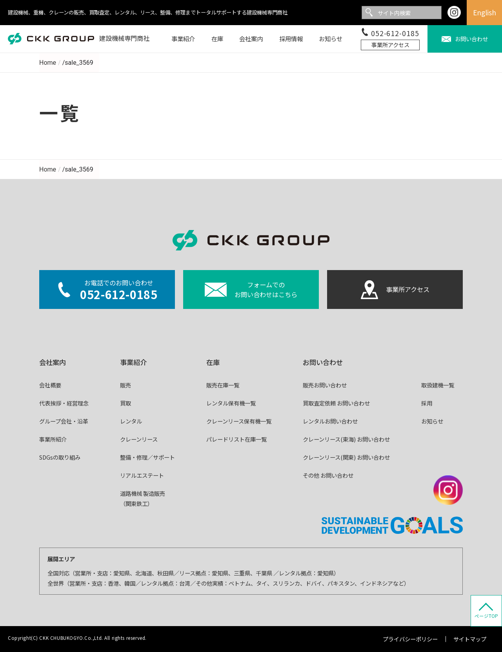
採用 (426, 403)
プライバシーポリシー (410, 639)
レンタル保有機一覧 (231, 403)
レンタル (131, 421)
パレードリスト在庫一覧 (236, 439)
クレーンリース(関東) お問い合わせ (346, 457)
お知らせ (432, 421)
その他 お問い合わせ (328, 475)
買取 (125, 403)
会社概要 (50, 385)
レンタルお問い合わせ (330, 421)
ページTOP (486, 616)
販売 (125, 385)
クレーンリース (139, 439)
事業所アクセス (390, 44)
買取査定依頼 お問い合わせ (336, 403)
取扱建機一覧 (437, 385)
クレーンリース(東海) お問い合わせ (346, 439)
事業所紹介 (53, 439)
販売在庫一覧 (222, 385)
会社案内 (52, 362)
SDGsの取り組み (59, 457)
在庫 (213, 362)
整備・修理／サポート (147, 457)
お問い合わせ (323, 362)
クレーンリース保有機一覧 (238, 421)
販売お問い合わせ (325, 385)
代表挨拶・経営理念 (64, 403)
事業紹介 (133, 362)
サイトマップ (469, 639)
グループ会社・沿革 (63, 421)
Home (47, 62)
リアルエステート (142, 475)
